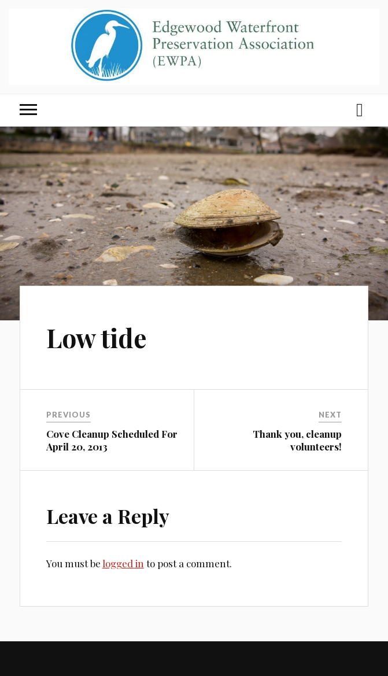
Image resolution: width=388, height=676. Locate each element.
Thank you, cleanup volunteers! (297, 440)
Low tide (96, 337)
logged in (123, 563)
